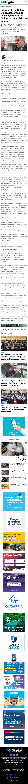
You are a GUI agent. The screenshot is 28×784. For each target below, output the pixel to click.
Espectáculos (8, 762)
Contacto (15, 764)
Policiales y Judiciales (18, 762)
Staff (11, 764)
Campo (21, 760)
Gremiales (16, 758)
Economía (10, 758)
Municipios (22, 758)
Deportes (7, 760)
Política (5, 758)
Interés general (15, 760)
